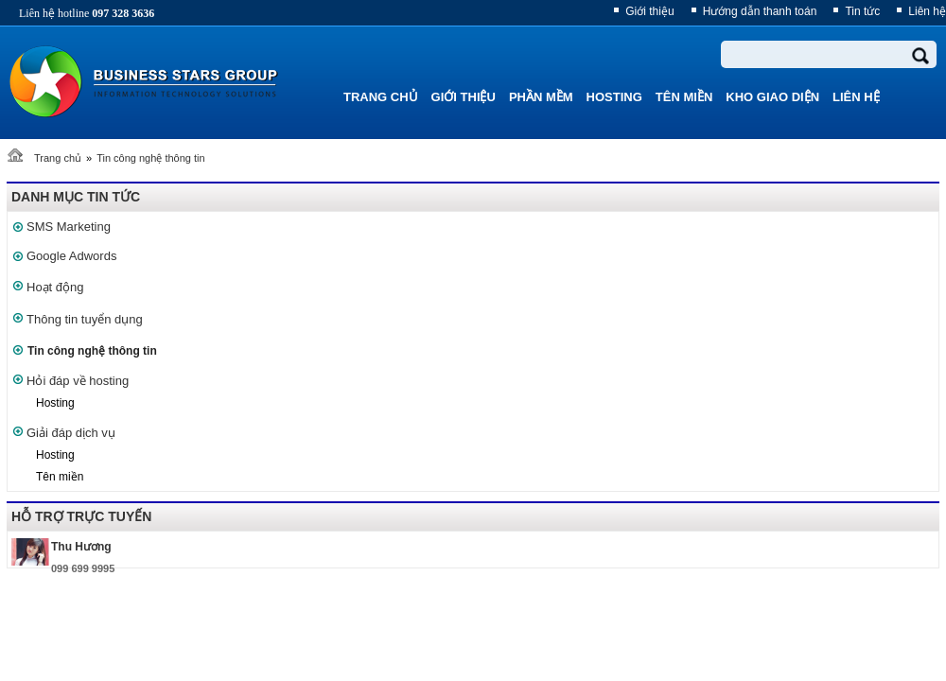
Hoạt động (55, 287)
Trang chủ (57, 158)
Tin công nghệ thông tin (150, 158)
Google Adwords (71, 256)
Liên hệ (927, 11)
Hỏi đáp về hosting (77, 381)
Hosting (55, 403)
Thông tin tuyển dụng (84, 319)
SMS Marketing (68, 226)
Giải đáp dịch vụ (70, 433)
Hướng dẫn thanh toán (760, 11)
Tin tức (862, 11)
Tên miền (59, 476)
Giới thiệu (649, 11)
